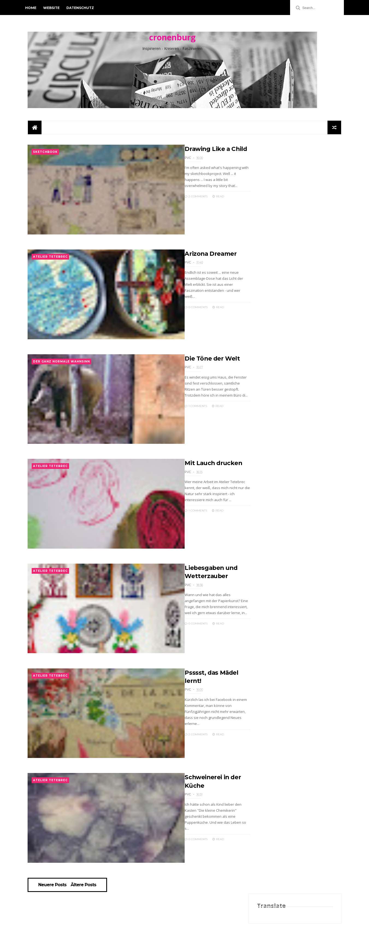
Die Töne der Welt (197, 369)
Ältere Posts (84, 919)
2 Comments (180, 199)
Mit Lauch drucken (198, 479)
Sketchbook (45, 155)
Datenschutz (82, 8)
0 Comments (180, 308)
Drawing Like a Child (200, 151)
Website (54, 8)
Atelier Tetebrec (50, 264)
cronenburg (172, 38)
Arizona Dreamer (195, 260)
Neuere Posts (53, 919)
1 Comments (180, 417)
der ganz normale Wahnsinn (61, 373)
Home (33, 8)
